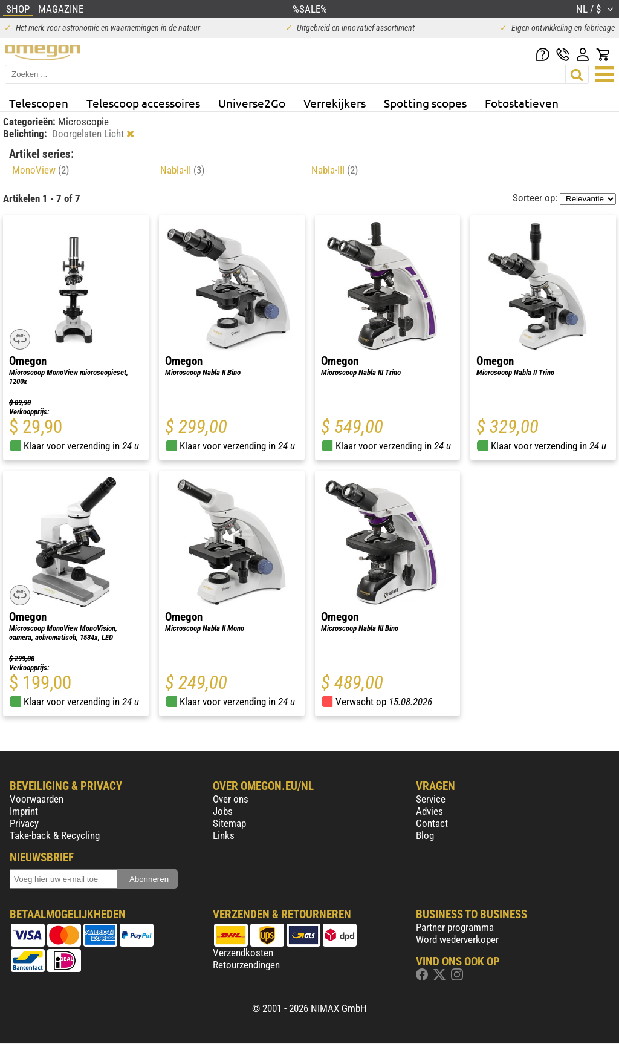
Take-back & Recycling (55, 835)
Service (431, 799)
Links (224, 835)
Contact (432, 823)
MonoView (40, 170)
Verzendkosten (243, 953)
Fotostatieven (522, 103)
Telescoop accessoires (143, 103)
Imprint (24, 811)
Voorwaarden (36, 799)
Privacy (24, 823)
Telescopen (38, 103)
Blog (425, 835)
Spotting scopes (425, 103)
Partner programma (455, 927)
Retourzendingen (246, 965)
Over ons (230, 799)
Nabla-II (182, 170)
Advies (429, 811)
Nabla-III (334, 170)
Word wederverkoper (457, 939)
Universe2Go (251, 103)
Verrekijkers (334, 103)
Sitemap (229, 823)
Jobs (223, 811)
